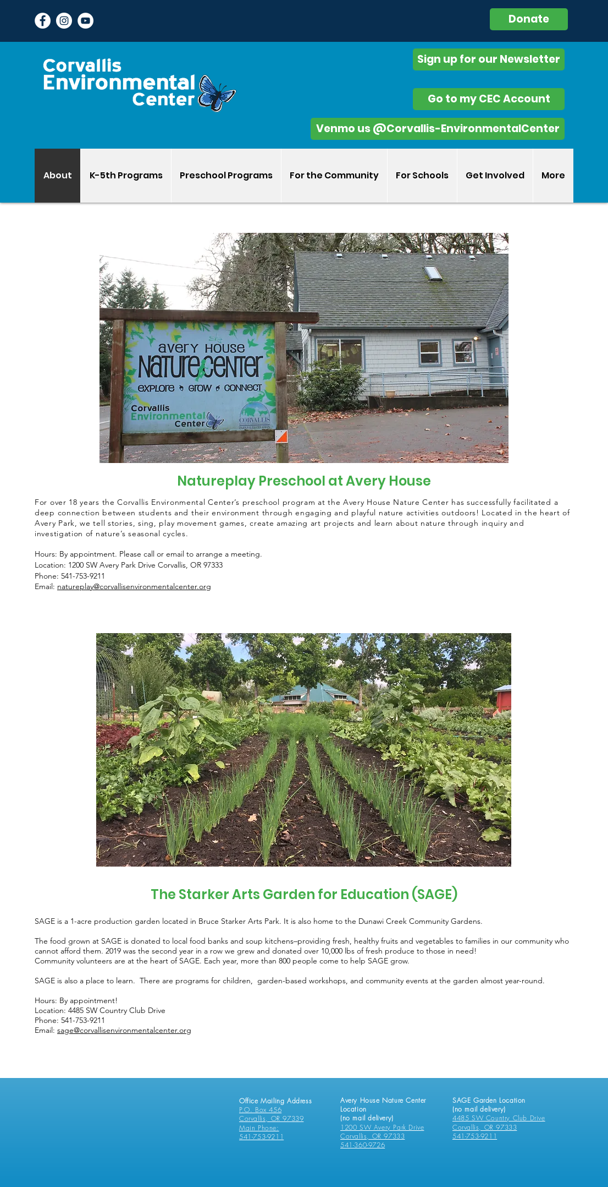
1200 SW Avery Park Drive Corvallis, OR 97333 (382, 1132)
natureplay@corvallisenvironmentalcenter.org (134, 586)
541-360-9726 (362, 1145)
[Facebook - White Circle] (43, 21)
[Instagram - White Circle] (64, 21)
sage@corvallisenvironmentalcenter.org (124, 1030)
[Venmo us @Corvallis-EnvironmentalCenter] (438, 129)
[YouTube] (85, 21)
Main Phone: (259, 1127)
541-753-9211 (261, 1136)
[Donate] (529, 19)
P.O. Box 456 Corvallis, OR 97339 (271, 1114)
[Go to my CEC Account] (489, 99)
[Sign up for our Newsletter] (489, 59)
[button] (125, 176)
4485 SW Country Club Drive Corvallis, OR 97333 (498, 1122)
